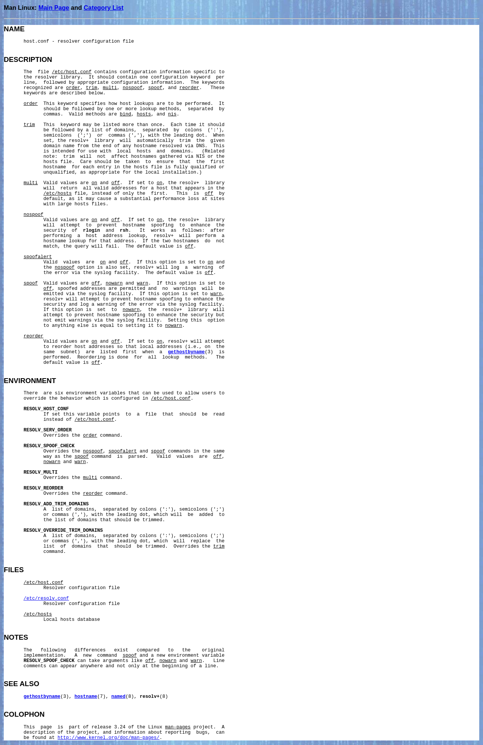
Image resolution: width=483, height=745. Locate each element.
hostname (86, 696)
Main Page (53, 7)
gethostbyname (186, 352)
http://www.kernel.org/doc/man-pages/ (109, 737)
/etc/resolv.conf (46, 598)
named (118, 696)
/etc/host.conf (72, 72)
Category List (103, 7)
